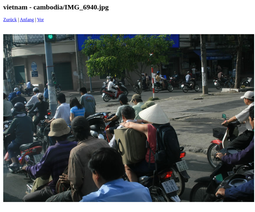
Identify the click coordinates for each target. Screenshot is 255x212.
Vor (40, 19)
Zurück (10, 19)
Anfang (27, 19)
